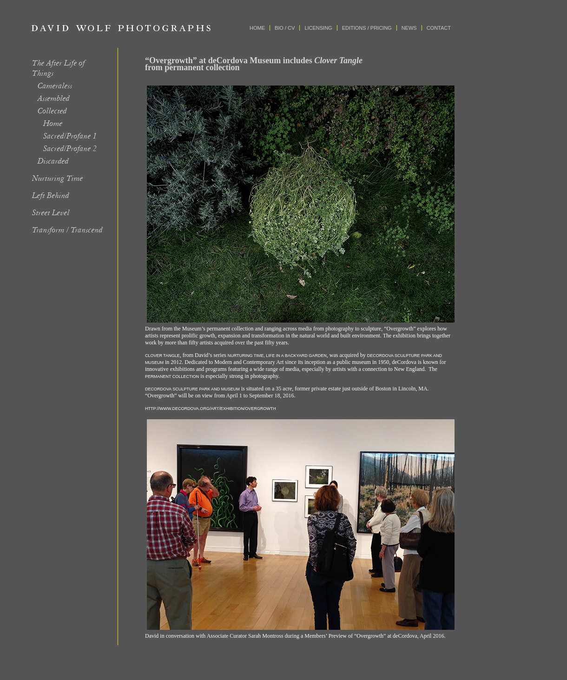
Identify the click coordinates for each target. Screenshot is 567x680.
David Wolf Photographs (121, 28)
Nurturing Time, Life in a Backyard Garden (277, 355)
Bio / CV (285, 28)
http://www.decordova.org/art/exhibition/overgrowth (210, 408)
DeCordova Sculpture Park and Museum (192, 389)
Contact (439, 28)
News (409, 28)
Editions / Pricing (367, 28)
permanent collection (172, 376)
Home (257, 28)
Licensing (318, 28)
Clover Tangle (162, 355)
